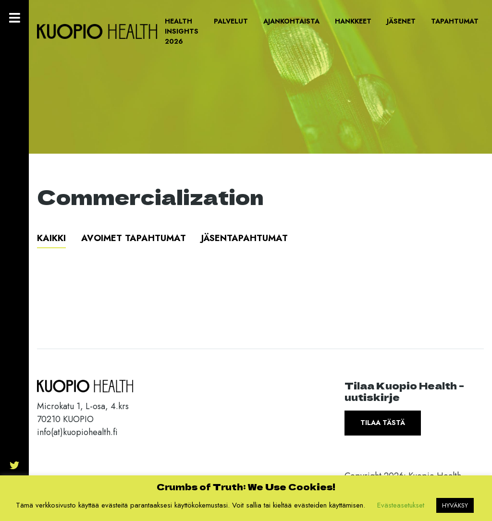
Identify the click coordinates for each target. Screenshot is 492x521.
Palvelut (231, 21)
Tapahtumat (455, 21)
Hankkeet (353, 21)
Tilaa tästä (382, 422)
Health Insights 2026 (181, 31)
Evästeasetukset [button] (400, 505)
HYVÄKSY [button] (455, 505)
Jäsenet (401, 21)
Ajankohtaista (291, 21)
